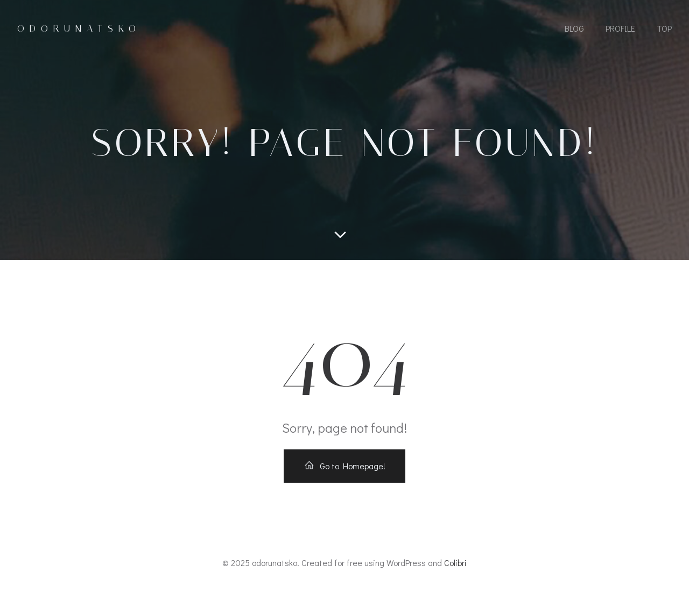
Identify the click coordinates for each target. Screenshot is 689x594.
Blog (574, 28)
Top (664, 28)
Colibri (455, 562)
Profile (620, 28)
